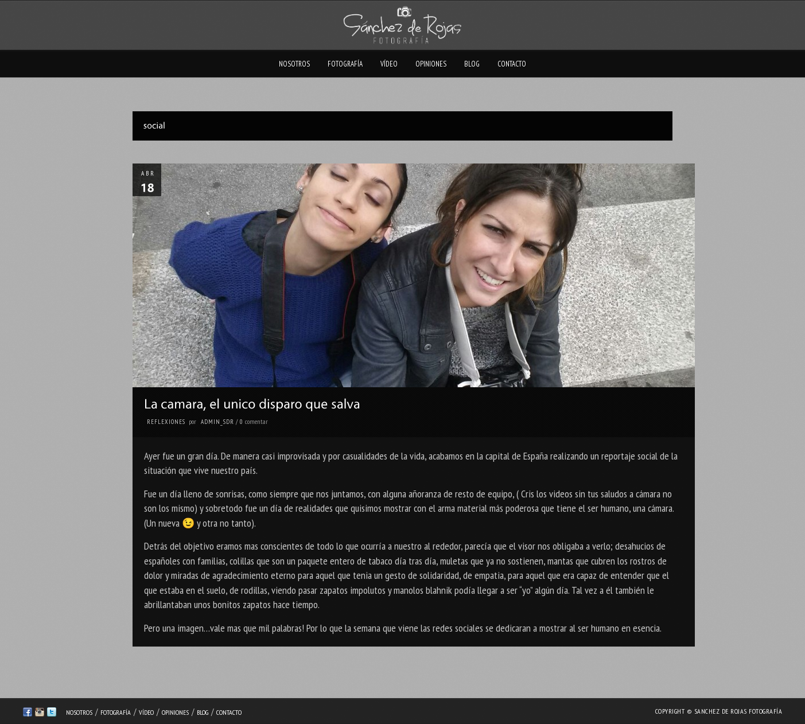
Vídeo (389, 64)
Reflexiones (166, 422)
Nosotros (294, 64)
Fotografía (345, 64)
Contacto (511, 64)
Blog (472, 64)
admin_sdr (217, 422)
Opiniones (430, 64)
